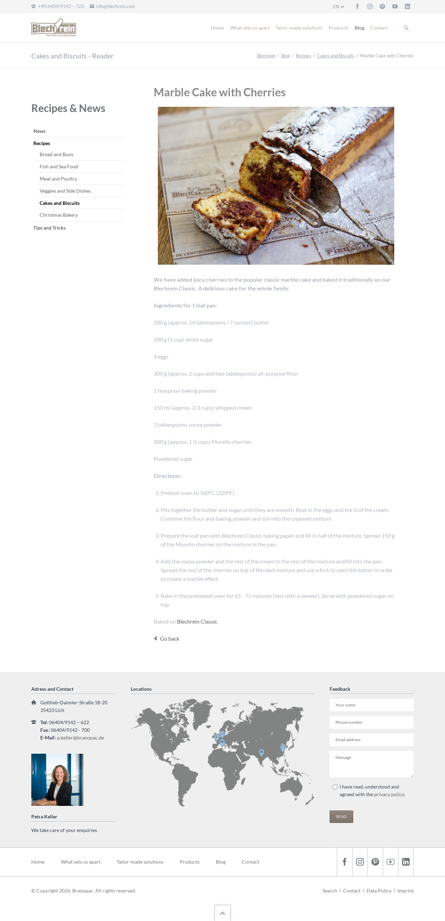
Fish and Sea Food (59, 166)
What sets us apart (250, 28)
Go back (169, 638)
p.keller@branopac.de (80, 737)
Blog (359, 28)
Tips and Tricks (49, 228)
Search (330, 891)
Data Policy (378, 891)
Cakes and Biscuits (335, 55)
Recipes (303, 55)
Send (341, 816)
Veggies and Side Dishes (65, 191)
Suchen (406, 28)
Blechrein (266, 55)
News (39, 131)
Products (338, 28)
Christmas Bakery (59, 215)
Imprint (405, 891)
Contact (379, 28)
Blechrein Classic (197, 621)
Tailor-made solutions (299, 28)
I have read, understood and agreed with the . (372, 790)
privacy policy (389, 794)
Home (217, 28)
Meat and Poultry (58, 179)
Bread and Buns (56, 154)
